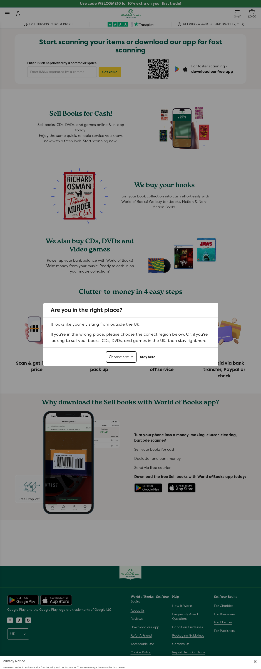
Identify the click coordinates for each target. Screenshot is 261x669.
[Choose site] (121, 357)
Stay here (147, 357)
